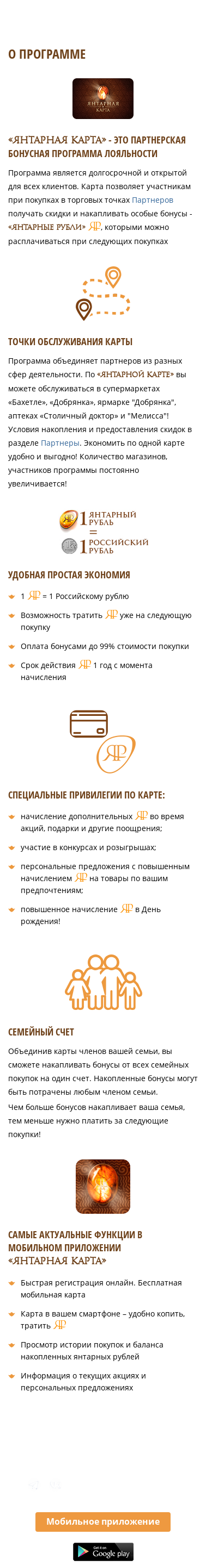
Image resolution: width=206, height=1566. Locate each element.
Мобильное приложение (103, 1521)
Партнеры (60, 443)
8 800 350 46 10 (133, 1485)
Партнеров (152, 200)
